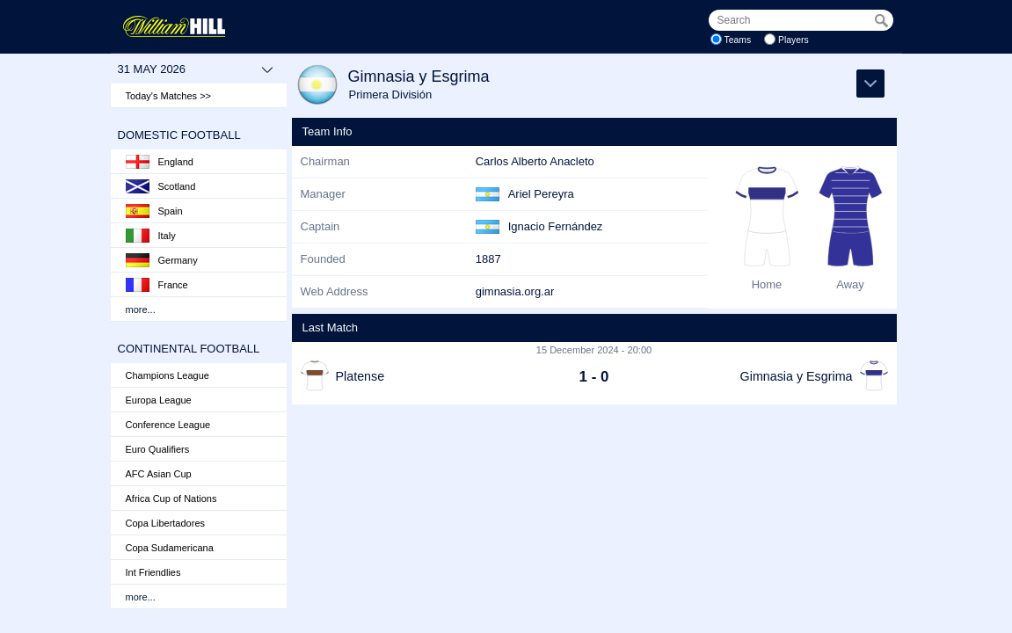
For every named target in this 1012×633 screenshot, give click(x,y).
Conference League (168, 424)
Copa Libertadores (166, 523)
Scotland (161, 186)
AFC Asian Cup (159, 474)
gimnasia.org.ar (515, 291)
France (157, 285)
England (159, 162)
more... (141, 309)
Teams (738, 40)
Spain (154, 211)
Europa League (159, 400)
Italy (151, 236)
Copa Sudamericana (170, 547)
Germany (162, 260)
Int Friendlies (153, 572)
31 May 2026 (195, 69)
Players (793, 40)
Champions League (167, 375)
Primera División (391, 94)
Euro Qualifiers (158, 449)
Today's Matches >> (169, 96)
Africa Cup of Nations (171, 498)
